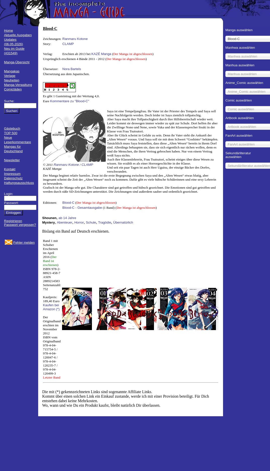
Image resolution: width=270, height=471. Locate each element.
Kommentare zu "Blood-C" (69, 101)
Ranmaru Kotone (75, 39)
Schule (91, 222)
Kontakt (9, 169)
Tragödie (104, 222)
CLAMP (68, 44)
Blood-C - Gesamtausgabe (82, 208)
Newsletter (12, 160)
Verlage (9, 76)
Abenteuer (64, 222)
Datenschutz (13, 178)
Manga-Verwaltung (18, 85)
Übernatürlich (123, 222)
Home (8, 30)
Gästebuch (12, 128)
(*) (58, 309)
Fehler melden (24, 242)
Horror (79, 222)
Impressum (12, 174)
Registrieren (13, 221)
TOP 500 (10, 133)
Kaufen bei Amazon (51, 307)
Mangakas (12, 71)
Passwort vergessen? (20, 225)
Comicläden (13, 89)
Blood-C (68, 202)
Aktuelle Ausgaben (18, 35)
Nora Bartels (71, 69)
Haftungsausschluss (19, 183)
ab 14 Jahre (67, 218)
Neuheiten (11, 80)
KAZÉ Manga (101, 54)
